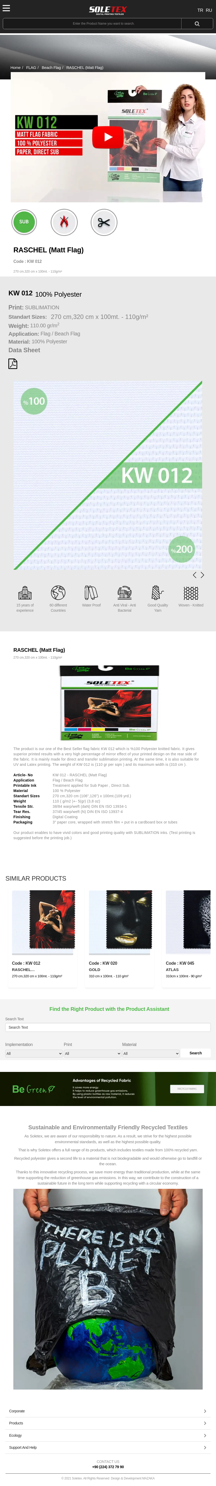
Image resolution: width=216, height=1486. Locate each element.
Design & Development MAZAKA (133, 1478)
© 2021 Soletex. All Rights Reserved (108, 1478)
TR (200, 10)
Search (196, 1053)
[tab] (108, 1411)
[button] (202, 575)
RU (209, 10)
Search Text (14, 1019)
